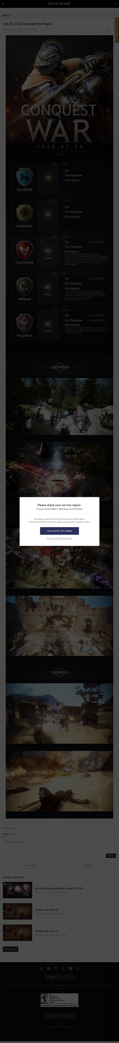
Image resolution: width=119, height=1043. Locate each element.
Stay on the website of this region (59, 538)
